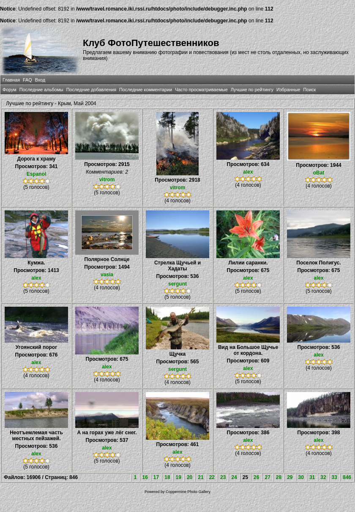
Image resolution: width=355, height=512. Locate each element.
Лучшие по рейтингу (252, 89)
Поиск (309, 89)
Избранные (288, 89)
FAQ (27, 79)
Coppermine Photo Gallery (188, 492)
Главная (11, 79)
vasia (107, 275)
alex (248, 172)
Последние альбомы (41, 89)
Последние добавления (91, 89)
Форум (9, 89)
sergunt (177, 284)
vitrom (107, 179)
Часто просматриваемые (201, 89)
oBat (319, 173)
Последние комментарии (145, 89)
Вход (40, 79)
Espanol (36, 174)
